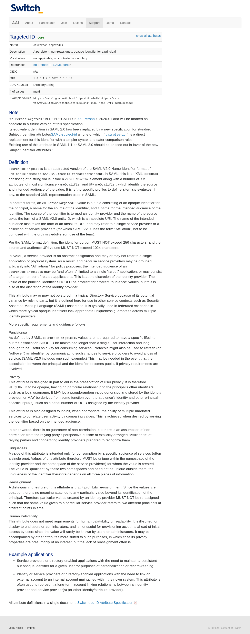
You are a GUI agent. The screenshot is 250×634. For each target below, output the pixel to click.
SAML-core (61, 64)
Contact (125, 22)
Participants (47, 22)
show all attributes (148, 35)
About (29, 22)
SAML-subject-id (64, 134)
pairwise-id (116, 134)
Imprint (31, 627)
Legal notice (16, 627)
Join (64, 22)
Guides (78, 22)
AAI (15, 23)
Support (94, 22)
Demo (110, 22)
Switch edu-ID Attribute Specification (105, 603)
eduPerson (40, 64)
